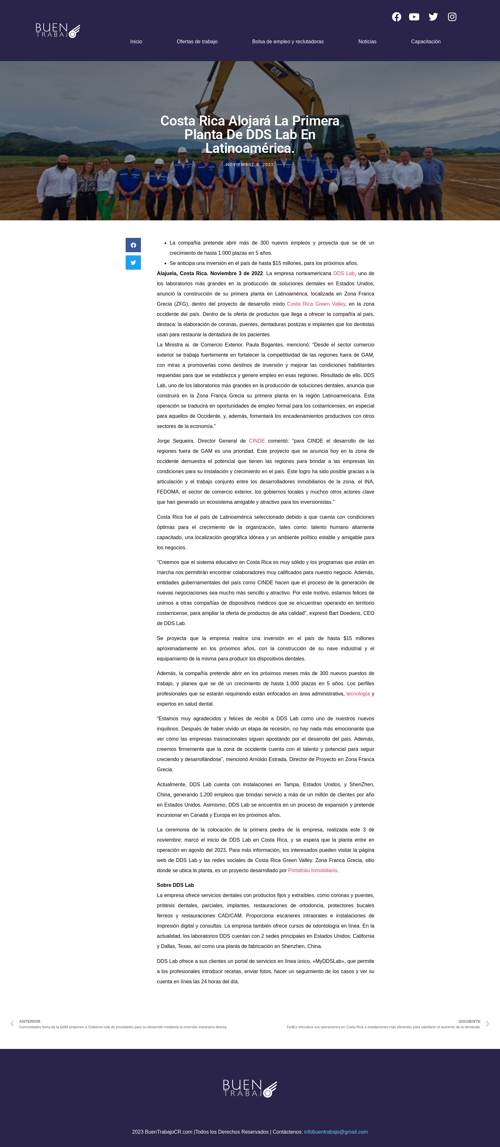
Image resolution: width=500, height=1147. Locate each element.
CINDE (255, 441)
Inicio (136, 41)
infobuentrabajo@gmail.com (336, 1132)
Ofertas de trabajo (197, 41)
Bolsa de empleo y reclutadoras (288, 41)
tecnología (358, 693)
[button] (133, 245)
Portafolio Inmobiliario (312, 870)
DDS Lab (344, 273)
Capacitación (426, 41)
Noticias (367, 41)
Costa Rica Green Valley (316, 304)
